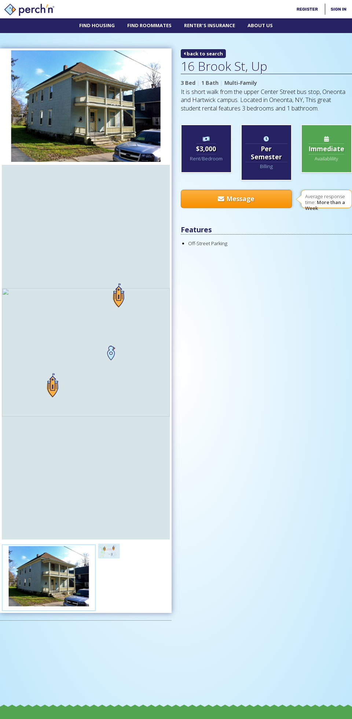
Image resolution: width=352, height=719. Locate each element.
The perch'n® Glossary (87, 604)
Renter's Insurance (209, 25)
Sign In (338, 9)
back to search (203, 53)
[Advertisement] (40, 536)
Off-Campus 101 (151, 604)
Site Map (260, 713)
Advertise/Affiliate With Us (261, 604)
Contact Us (199, 604)
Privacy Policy (229, 713)
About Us (260, 25)
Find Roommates (149, 25)
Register (307, 9)
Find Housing (97, 25)
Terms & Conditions (188, 713)
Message (236, 198)
